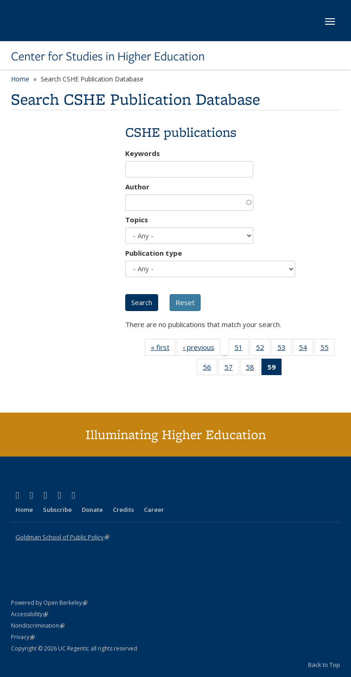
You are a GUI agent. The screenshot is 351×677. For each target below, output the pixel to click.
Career (154, 509)
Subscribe (57, 509)
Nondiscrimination (37, 625)
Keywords (142, 153)
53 (284, 349)
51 (241, 349)
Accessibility (29, 614)
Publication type (153, 253)
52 (263, 349)
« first (163, 349)
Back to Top (324, 665)
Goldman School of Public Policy (62, 537)
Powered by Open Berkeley (49, 603)
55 (327, 349)
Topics (136, 219)
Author (137, 186)
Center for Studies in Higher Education (108, 56)
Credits (123, 509)
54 (306, 349)
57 (231, 369)
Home (20, 79)
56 (210, 369)
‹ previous (201, 349)
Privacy (23, 637)
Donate (92, 509)
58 (253, 369)
